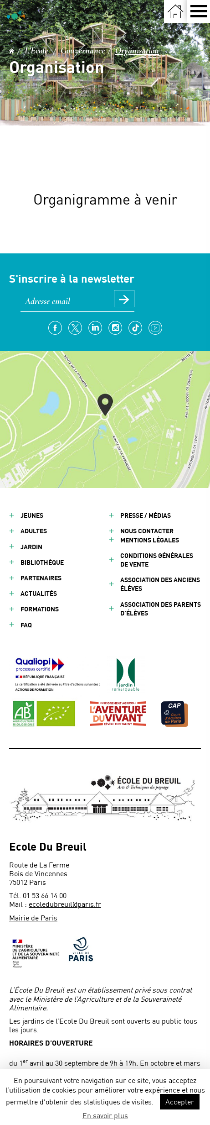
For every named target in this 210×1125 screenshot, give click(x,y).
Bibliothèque (42, 562)
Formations (39, 609)
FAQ (26, 625)
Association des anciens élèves (160, 584)
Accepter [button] (179, 1101)
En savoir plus (105, 1115)
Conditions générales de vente (156, 560)
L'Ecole (36, 51)
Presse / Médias (145, 515)
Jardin (31, 547)
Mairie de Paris (33, 917)
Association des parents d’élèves (160, 608)
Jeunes (31, 515)
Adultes (33, 531)
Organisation (137, 51)
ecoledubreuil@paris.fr (65, 903)
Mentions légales (149, 540)
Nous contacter (147, 531)
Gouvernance (83, 51)
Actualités (38, 593)
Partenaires (40, 578)
